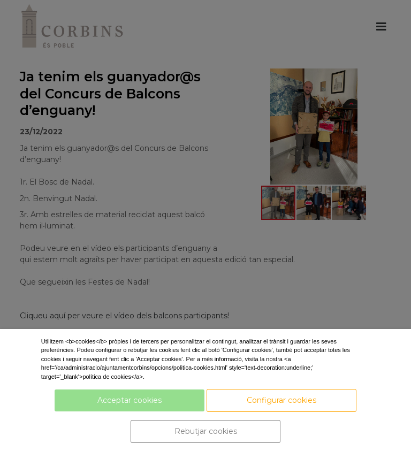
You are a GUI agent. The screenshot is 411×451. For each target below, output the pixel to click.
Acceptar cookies (129, 400)
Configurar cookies (281, 400)
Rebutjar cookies (205, 431)
